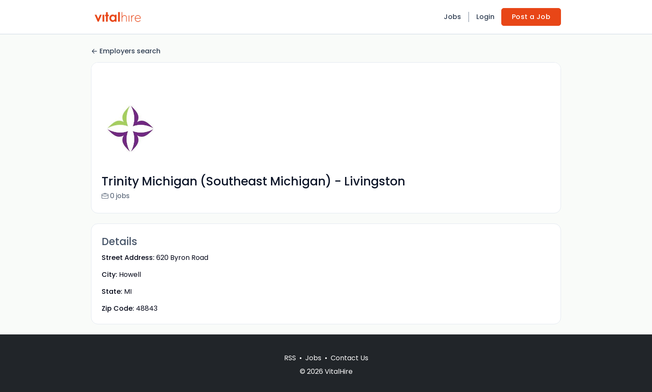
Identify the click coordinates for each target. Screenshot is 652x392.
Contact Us (349, 368)
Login (485, 17)
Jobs (452, 17)
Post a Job (531, 17)
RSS (290, 368)
